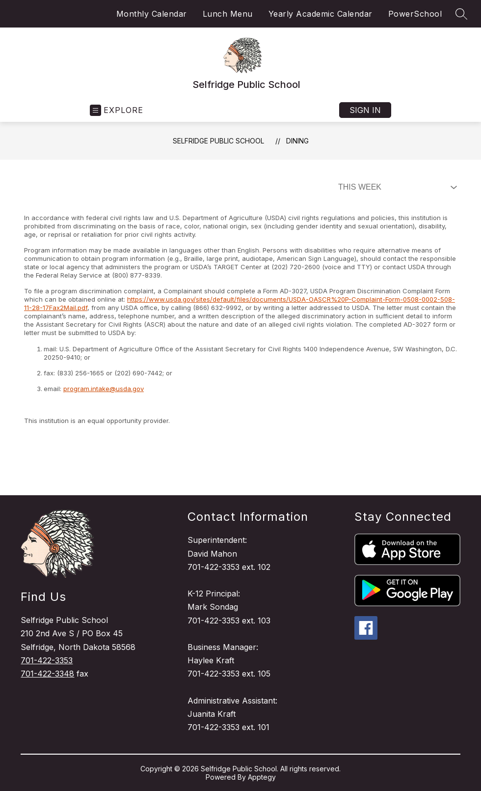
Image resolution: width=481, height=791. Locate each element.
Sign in (365, 110)
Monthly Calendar (151, 14)
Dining (297, 141)
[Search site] (461, 14)
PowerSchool (415, 14)
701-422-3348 (47, 673)
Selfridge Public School (218, 141)
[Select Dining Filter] (395, 187)
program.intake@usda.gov (103, 389)
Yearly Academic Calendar (320, 14)
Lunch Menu (228, 14)
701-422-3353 (47, 660)
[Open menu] (116, 110)
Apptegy (262, 777)
